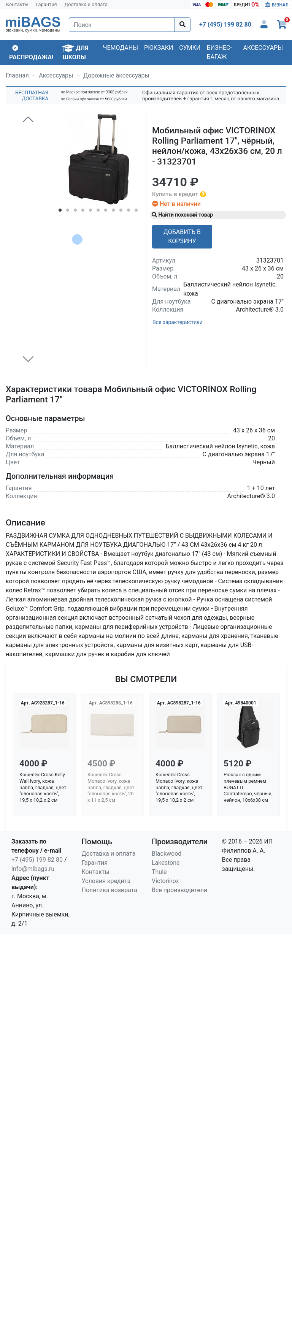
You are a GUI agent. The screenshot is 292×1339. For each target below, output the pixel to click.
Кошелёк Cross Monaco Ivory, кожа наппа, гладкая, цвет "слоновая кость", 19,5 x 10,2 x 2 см (179, 787)
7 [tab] (106, 211)
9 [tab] (121, 211)
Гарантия (46, 4)
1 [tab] (60, 211)
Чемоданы (120, 47)
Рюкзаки (158, 47)
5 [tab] (90, 211)
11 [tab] (136, 211)
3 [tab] (75, 211)
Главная (17, 75)
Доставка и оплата (86, 4)
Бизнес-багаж (219, 52)
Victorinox (165, 881)
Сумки (189, 47)
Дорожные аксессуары (116, 75)
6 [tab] (98, 211)
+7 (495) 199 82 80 (37, 859)
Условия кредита (106, 881)
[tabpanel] (98, 159)
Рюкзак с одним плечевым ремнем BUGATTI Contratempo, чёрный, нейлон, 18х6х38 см (248, 787)
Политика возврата (110, 890)
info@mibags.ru (32, 868)
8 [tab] (113, 211)
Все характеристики (177, 322)
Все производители (179, 890)
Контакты (17, 4)
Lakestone (166, 862)
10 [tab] (128, 211)
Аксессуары (263, 47)
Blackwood (166, 853)
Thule (159, 871)
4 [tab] (83, 211)
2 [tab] (67, 211)
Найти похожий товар (182, 215)
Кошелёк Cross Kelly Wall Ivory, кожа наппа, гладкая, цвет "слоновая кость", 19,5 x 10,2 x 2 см (42, 787)
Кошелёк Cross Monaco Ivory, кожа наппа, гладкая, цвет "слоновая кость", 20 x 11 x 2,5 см (110, 787)
